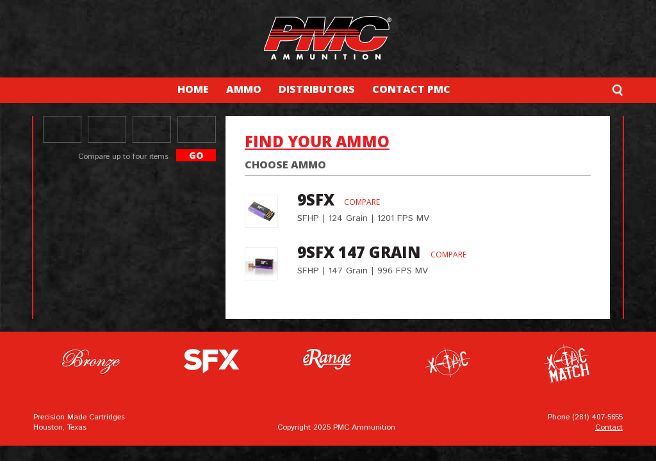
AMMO (243, 89)
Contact (609, 427)
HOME (193, 89)
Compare (362, 202)
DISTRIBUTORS (317, 89)
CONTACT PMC (411, 89)
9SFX (315, 199)
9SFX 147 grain (359, 252)
